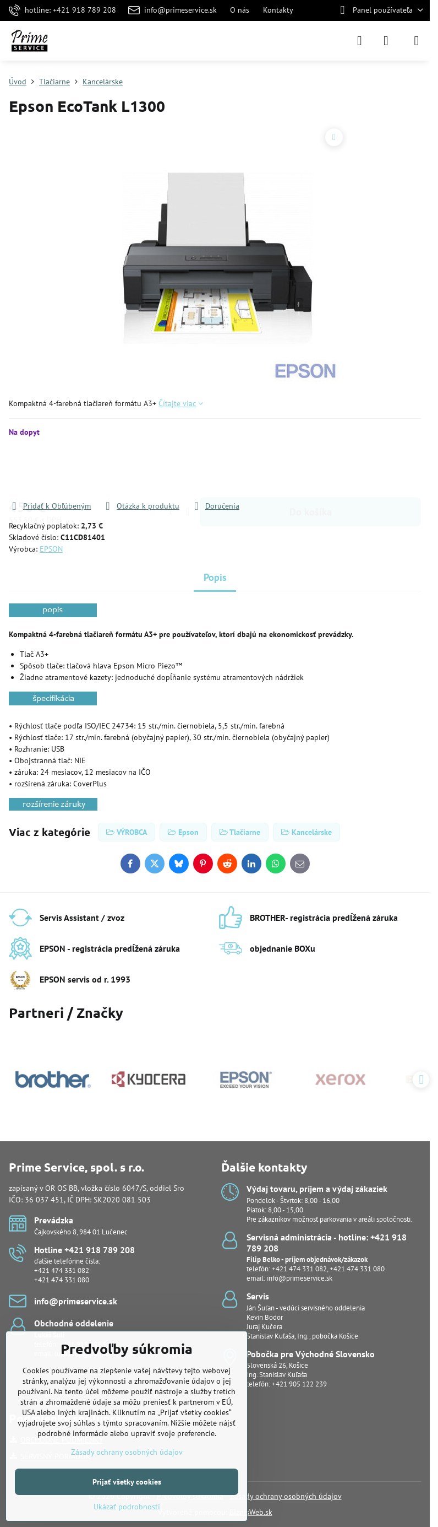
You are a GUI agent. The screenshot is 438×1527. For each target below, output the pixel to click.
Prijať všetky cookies (126, 1482)
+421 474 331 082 (61, 1270)
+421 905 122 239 (299, 1384)
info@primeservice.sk (299, 1278)
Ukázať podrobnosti (127, 1507)
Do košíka (310, 468)
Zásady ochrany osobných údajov (286, 1496)
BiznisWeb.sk (250, 1512)
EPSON (51, 549)
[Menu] (416, 41)
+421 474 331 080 (61, 1280)
